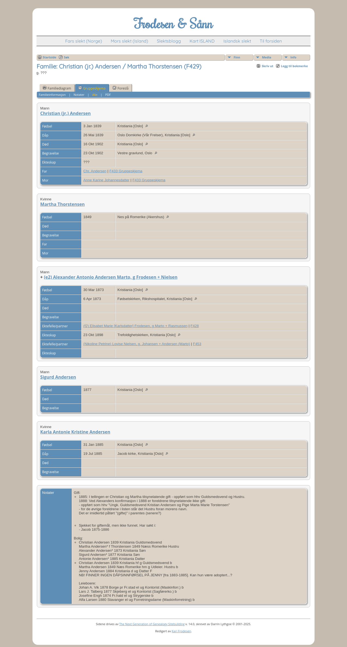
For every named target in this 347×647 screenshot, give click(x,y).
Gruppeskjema (92, 88)
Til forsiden (271, 41)
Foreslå (120, 88)
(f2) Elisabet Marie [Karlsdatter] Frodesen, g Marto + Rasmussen (135, 326)
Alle (94, 95)
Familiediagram (57, 88)
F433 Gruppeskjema (125, 171)
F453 (197, 344)
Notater (79, 95)
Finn (237, 57)
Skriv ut (267, 66)
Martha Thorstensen (62, 204)
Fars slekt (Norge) (83, 41)
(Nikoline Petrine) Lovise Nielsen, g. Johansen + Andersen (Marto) (136, 344)
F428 (194, 326)
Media (266, 57)
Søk (66, 57)
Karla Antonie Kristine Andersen (75, 432)
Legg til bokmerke (294, 66)
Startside (49, 57)
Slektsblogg (169, 41)
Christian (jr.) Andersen (65, 113)
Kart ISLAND (202, 41)
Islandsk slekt (237, 41)
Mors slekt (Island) (129, 41)
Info (293, 57)
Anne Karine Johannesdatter (106, 180)
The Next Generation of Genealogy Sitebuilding (152, 624)
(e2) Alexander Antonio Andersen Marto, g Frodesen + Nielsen (111, 277)
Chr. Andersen (94, 171)
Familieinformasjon (52, 95)
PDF (108, 95)
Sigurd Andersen (58, 377)
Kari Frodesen (181, 631)
